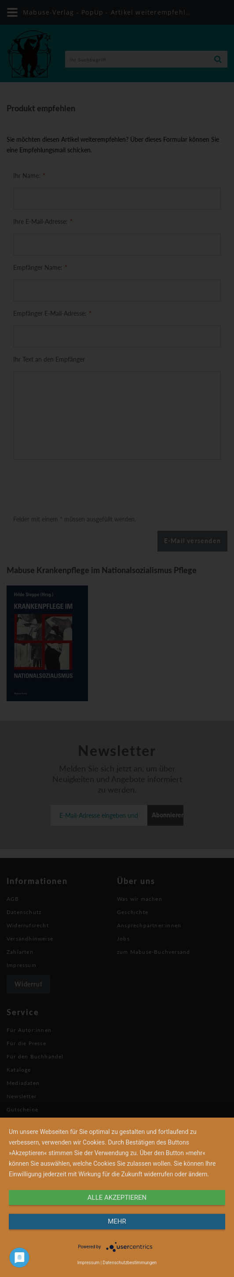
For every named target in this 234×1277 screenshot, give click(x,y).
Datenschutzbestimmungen (130, 1262)
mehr (117, 1221)
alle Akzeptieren (117, 1197)
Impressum (88, 1262)
